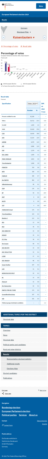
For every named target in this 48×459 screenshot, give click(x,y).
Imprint (44, 424)
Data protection (42, 421)
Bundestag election (11, 407)
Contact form (8, 425)
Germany (24, 28)
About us (33, 415)
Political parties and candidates (14, 344)
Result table (27, 46)
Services (23, 415)
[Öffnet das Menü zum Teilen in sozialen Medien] (6, 393)
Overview (6, 330)
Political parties (9, 415)
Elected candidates (10, 373)
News (5, 335)
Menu (41, 6)
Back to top (43, 390)
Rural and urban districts (12, 349)
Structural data (8, 340)
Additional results (13, 363)
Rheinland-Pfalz (23, 32)
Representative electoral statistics (19, 359)
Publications (7, 378)
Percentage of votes (10, 46)
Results (4, 20)
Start (10, 6)
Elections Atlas (12, 368)
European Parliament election (16, 411)
